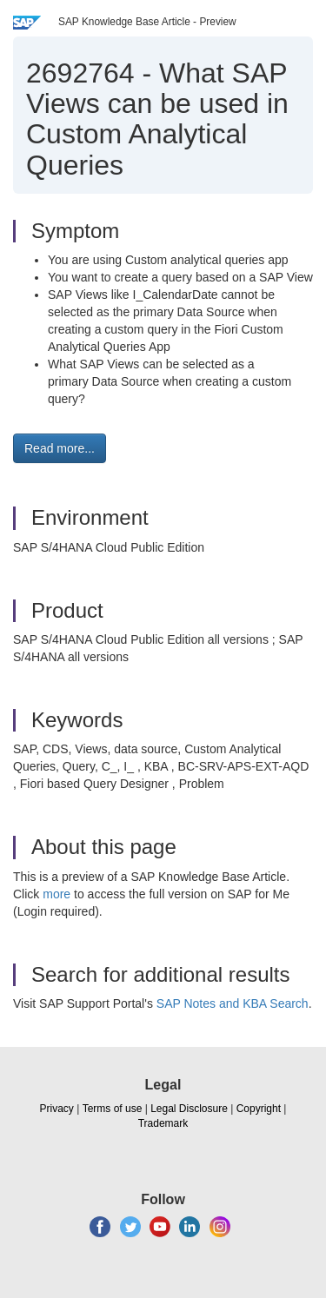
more (56, 894)
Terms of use (113, 1109)
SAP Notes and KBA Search (232, 1003)
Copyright (258, 1109)
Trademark (163, 1123)
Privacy (57, 1109)
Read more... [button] (59, 448)
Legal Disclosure (189, 1109)
